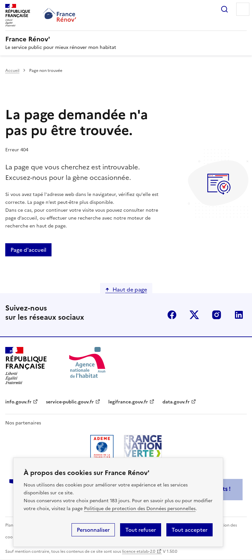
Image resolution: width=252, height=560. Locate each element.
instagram (216, 315)
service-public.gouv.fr (70, 401)
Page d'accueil (28, 250)
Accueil (12, 71)
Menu (242, 9)
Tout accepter (189, 530)
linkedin (239, 315)
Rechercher (224, 9)
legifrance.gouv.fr (128, 401)
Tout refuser (140, 530)
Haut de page (130, 289)
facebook (172, 315)
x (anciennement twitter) (194, 315)
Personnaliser (93, 530)
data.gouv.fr (176, 401)
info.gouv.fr (18, 401)
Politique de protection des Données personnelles (140, 508)
